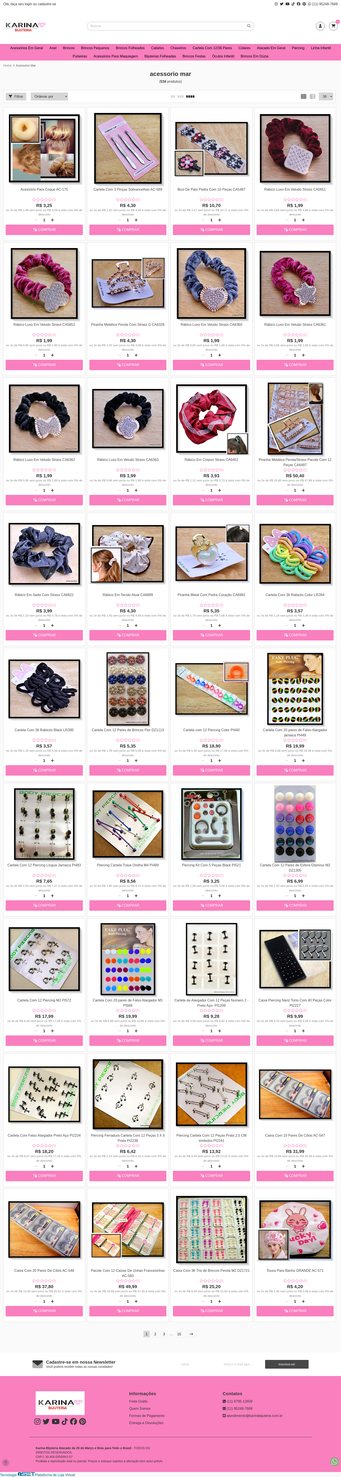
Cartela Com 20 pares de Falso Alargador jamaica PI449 (295, 732)
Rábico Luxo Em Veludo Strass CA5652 (44, 324)
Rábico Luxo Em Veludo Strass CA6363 (128, 460)
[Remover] (36, 220)
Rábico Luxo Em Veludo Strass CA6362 (44, 460)
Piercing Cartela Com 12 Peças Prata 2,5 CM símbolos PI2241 (211, 1138)
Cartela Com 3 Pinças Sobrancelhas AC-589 (128, 189)
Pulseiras (80, 56)
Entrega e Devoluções (146, 1423)
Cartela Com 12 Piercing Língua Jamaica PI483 (44, 865)
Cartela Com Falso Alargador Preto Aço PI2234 (44, 1135)
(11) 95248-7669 (323, 4)
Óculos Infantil (223, 56)
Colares (244, 48)
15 (179, 1334)
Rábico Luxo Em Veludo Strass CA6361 (295, 324)
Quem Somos (139, 1408)
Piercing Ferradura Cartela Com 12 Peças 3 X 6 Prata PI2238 (128, 1138)
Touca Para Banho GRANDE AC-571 (295, 1270)
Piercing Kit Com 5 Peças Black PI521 (211, 865)
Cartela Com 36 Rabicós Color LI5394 (295, 595)
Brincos (68, 48)
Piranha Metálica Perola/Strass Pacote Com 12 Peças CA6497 (295, 462)
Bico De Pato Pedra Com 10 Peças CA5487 (211, 189)
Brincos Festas (194, 56)
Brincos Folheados (130, 48)
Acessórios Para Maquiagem (116, 56)
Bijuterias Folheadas (160, 56)
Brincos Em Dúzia (254, 56)
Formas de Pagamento (147, 1416)
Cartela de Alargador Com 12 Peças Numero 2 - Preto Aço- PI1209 (211, 1002)
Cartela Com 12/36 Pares (212, 48)
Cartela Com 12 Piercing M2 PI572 (44, 1000)
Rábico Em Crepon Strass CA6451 (211, 460)
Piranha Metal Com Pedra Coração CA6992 (211, 595)
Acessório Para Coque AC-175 (44, 189)
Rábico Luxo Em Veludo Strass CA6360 (211, 324)
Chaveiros (178, 48)
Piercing (298, 48)
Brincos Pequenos (95, 48)
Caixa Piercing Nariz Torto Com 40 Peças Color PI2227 (295, 1002)
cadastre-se (47, 4)
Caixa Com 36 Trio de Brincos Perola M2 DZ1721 (211, 1270)
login (29, 4)
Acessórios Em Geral (26, 48)
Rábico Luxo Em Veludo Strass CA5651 (295, 189)
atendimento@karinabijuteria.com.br (253, 1416)
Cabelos (157, 48)
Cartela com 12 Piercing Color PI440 (211, 730)
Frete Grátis (138, 1401)
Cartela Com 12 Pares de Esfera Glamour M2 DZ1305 (295, 867)
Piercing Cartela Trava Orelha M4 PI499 (128, 865)
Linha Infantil (321, 48)
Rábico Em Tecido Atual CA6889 (128, 595)
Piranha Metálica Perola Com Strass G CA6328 (127, 324)
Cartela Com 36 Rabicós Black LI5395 (44, 730)
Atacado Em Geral (271, 48)
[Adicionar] (52, 220)
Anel (52, 48)
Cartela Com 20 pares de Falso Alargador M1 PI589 (128, 1002)
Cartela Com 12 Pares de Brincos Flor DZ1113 (128, 730)
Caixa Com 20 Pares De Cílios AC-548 (44, 1270)
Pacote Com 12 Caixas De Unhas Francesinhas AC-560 (128, 1273)
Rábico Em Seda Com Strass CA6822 (44, 595)
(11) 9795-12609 (237, 1401)
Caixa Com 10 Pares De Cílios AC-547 (295, 1135)
